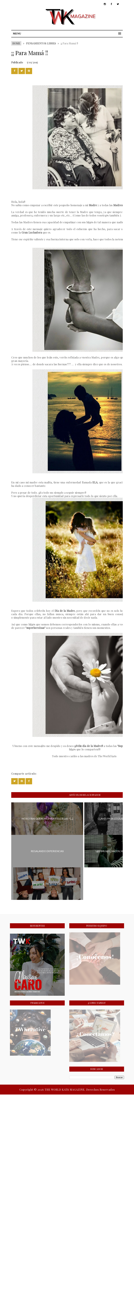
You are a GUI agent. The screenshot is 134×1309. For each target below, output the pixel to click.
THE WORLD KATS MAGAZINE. (65, 1089)
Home (16, 43)
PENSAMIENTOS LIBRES (41, 43)
